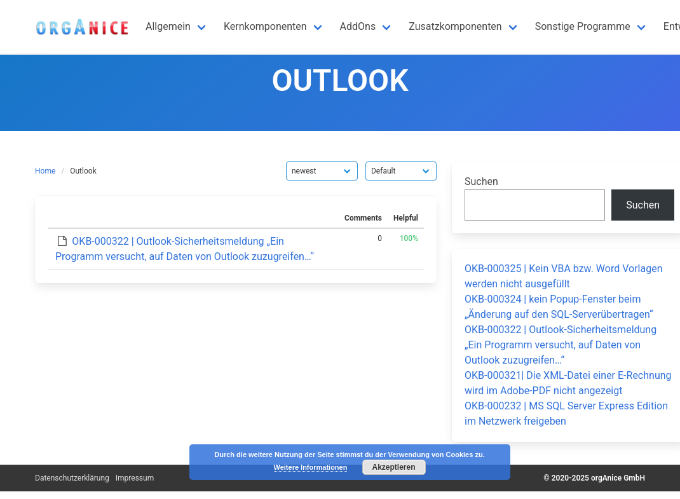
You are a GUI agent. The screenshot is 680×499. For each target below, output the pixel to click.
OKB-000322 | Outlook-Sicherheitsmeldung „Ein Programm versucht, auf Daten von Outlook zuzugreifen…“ (560, 345)
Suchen (481, 181)
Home (45, 171)
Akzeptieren (393, 467)
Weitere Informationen (311, 467)
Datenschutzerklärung (72, 478)
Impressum (135, 478)
